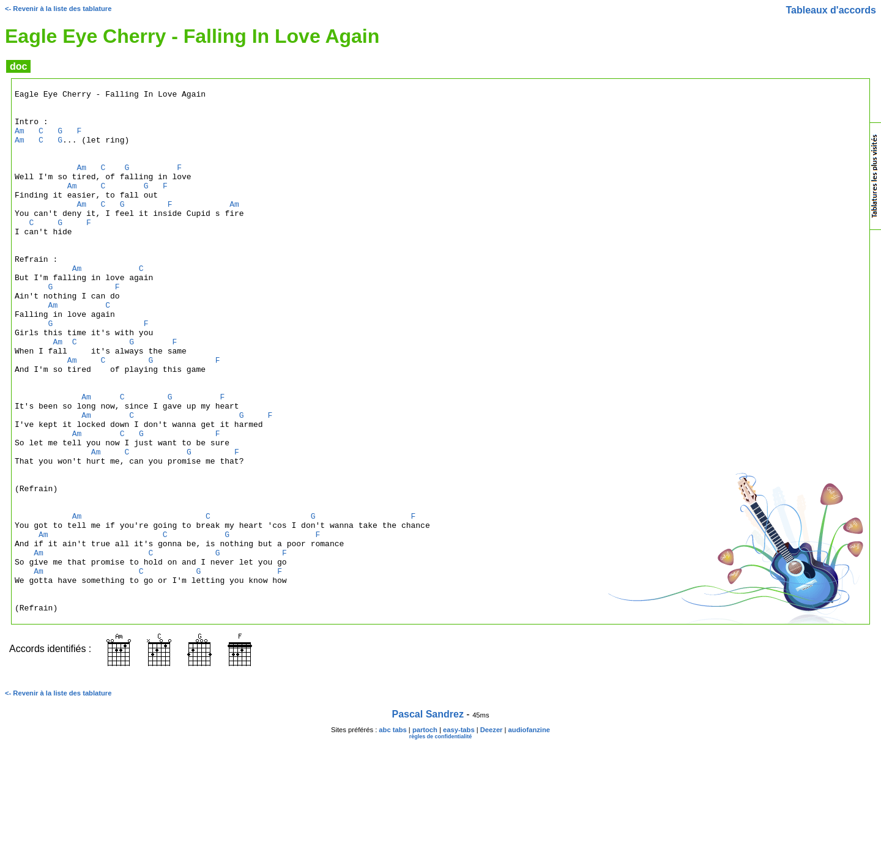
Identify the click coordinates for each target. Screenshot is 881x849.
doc (18, 66)
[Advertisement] (820, 375)
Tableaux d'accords (831, 10)
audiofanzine (529, 834)
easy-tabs (459, 834)
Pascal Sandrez (428, 819)
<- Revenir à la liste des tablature (58, 8)
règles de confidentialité (440, 841)
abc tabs (392, 834)
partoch (424, 834)
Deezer (491, 834)
